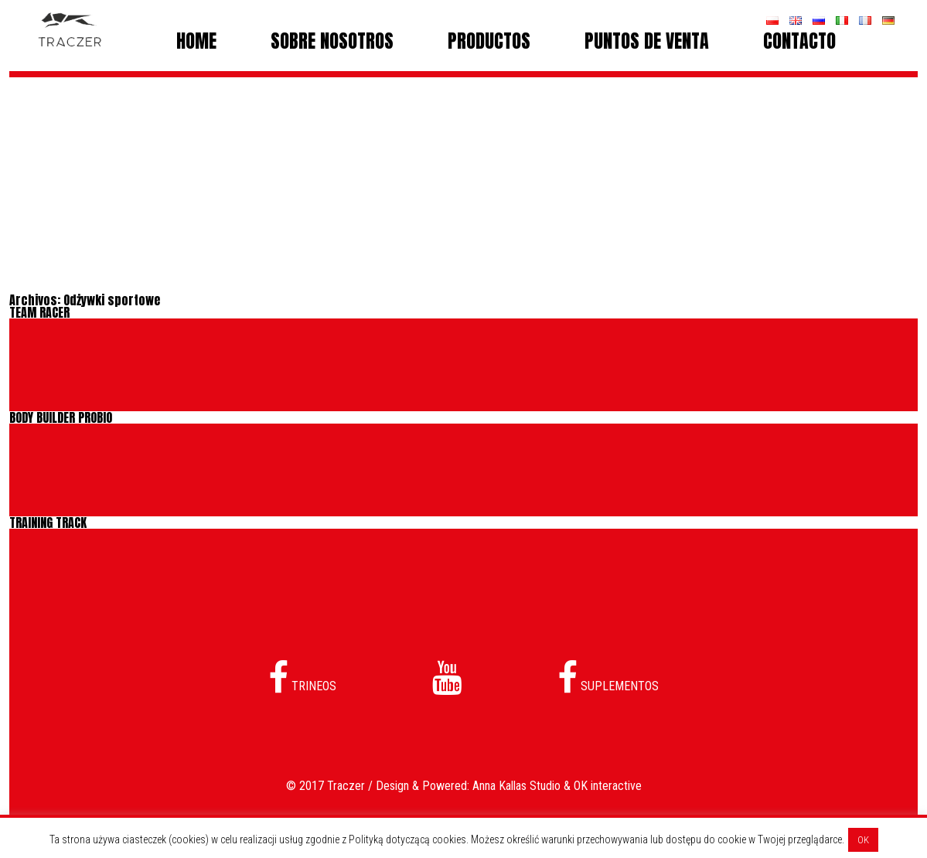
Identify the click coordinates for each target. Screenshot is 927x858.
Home (196, 41)
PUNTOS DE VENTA (646, 41)
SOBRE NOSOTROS (332, 41)
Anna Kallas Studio (516, 785)
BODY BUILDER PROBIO (60, 417)
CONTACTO (799, 41)
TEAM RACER (39, 312)
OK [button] (863, 840)
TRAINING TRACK (48, 522)
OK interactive (608, 785)
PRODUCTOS (489, 41)
